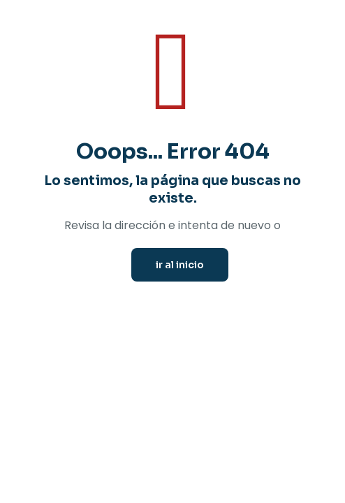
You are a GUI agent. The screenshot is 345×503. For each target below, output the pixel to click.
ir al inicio (180, 264)
